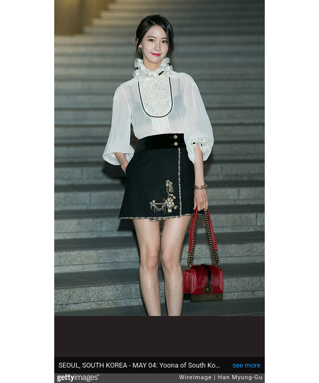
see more (246, 365)
